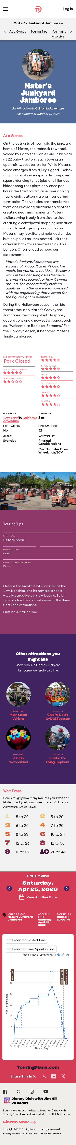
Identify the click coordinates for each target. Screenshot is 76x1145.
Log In (68, 9)
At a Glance (17, 31)
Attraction (24, 108)
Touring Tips (39, 31)
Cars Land (10, 418)
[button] (71, 31)
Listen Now (20, 1122)
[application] (38, 1004)
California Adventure (49, 108)
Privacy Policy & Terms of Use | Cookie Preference (32, 1133)
